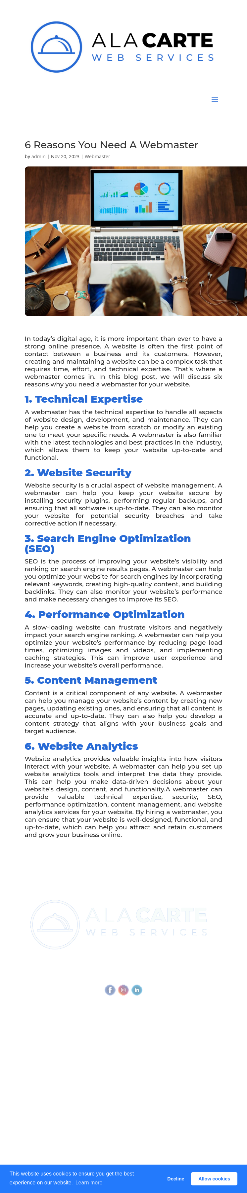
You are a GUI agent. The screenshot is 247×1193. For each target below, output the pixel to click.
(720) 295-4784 (149, 963)
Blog (30, 1106)
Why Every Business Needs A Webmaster (73, 1093)
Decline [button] (175, 1178)
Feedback (183, 975)
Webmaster (97, 156)
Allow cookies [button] (214, 1178)
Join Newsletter (43, 1020)
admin (38, 156)
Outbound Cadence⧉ (49, 1073)
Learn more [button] (89, 1182)
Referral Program (45, 1040)
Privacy (127, 975)
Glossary (35, 1118)
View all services (44, 1061)
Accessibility (153, 975)
